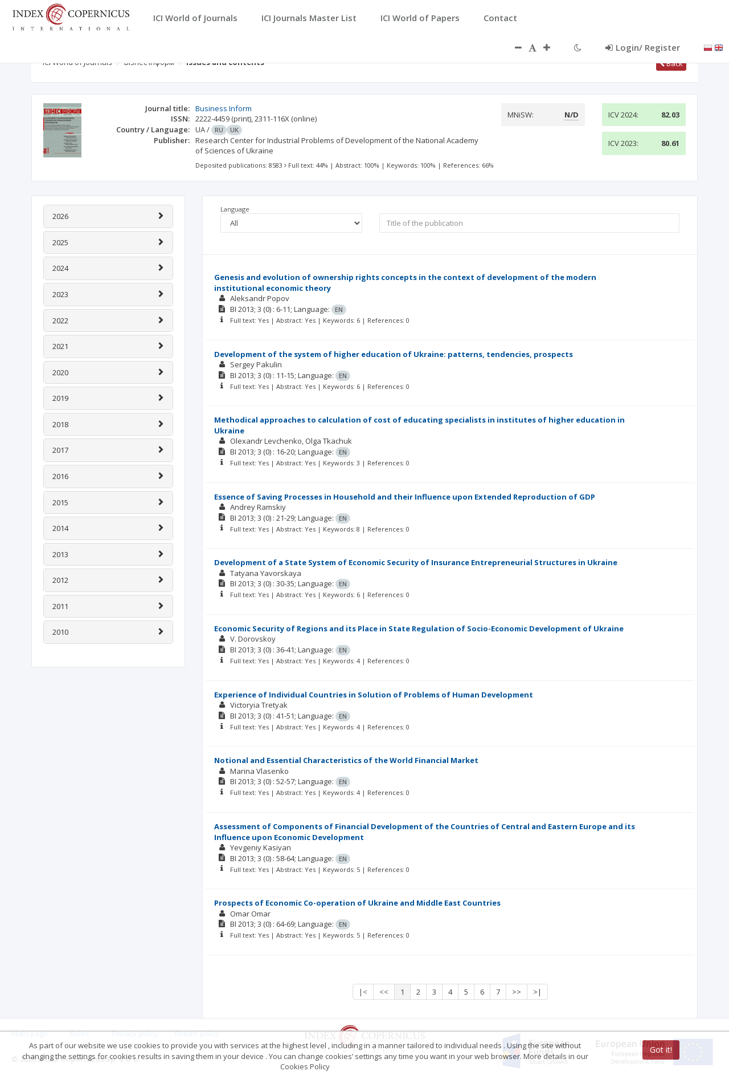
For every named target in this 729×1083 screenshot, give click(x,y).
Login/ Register (642, 47)
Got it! (661, 1049)
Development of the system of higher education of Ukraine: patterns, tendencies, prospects (393, 354)
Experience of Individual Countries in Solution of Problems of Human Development (373, 694)
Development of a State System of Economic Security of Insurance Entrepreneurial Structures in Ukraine (415, 562)
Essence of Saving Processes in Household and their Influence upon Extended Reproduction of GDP (404, 497)
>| (537, 992)
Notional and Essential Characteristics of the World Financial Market (346, 760)
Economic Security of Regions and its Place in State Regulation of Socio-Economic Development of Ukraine (419, 628)
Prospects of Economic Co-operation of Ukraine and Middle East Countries (357, 903)
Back (671, 63)
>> (516, 992)
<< (383, 992)
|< (363, 992)
